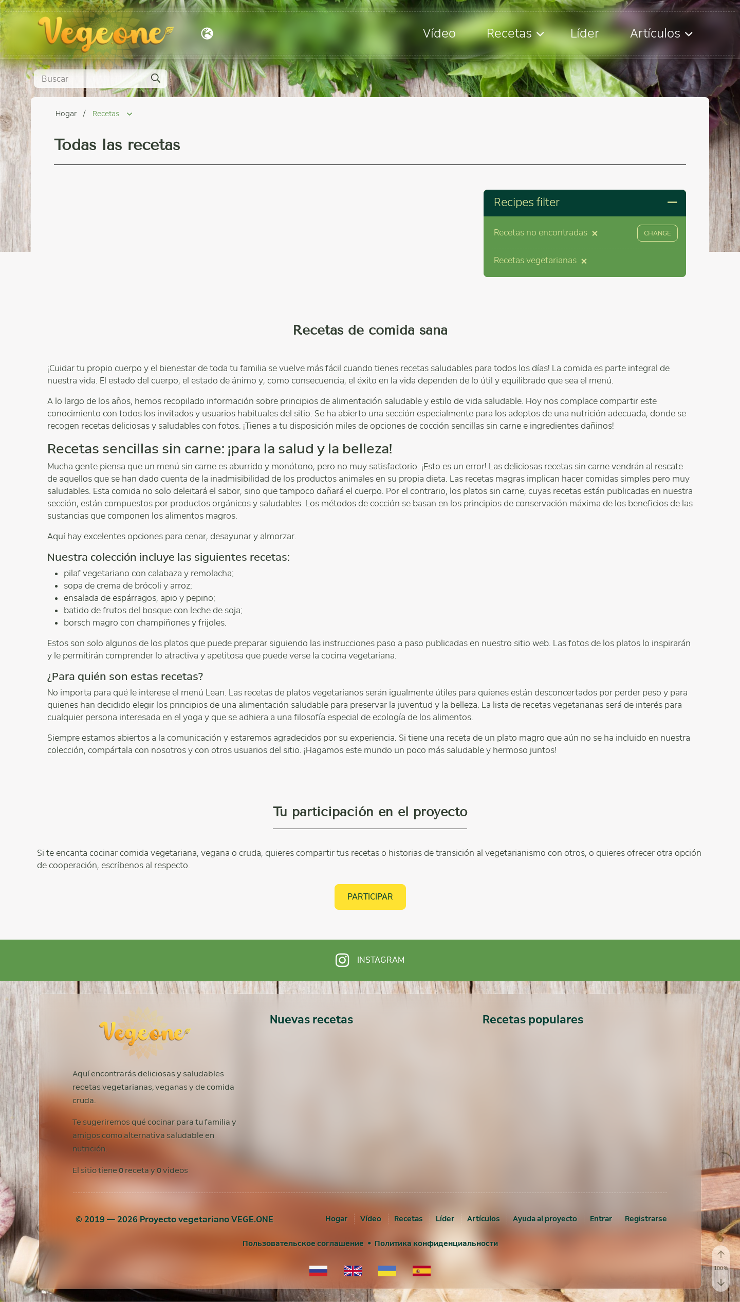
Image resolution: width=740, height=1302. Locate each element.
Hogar (66, 113)
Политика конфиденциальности (436, 1243)
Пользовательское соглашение (303, 1243)
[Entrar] (601, 1218)
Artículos (661, 33)
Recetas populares (533, 1020)
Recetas (515, 33)
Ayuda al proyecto (545, 1218)
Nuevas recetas (311, 1020)
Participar (370, 896)
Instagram (370, 960)
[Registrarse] (646, 1218)
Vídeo (439, 33)
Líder (584, 33)
